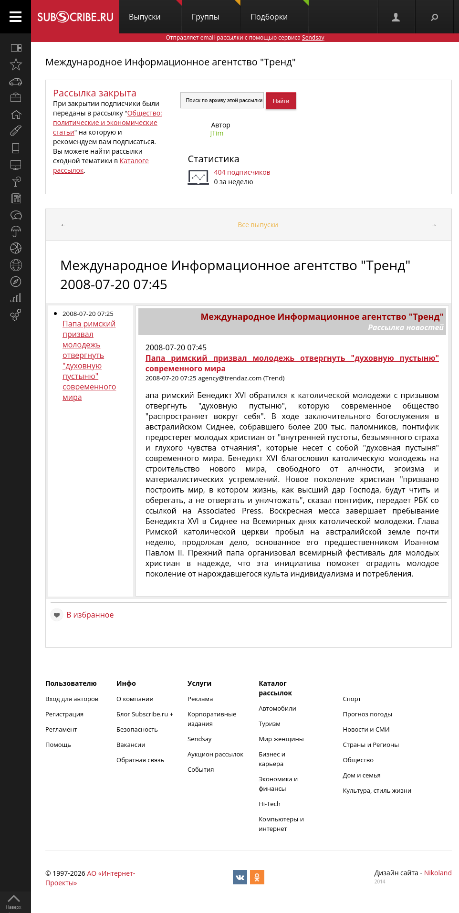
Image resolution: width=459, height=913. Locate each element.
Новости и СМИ (366, 729)
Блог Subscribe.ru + (145, 714)
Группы (216, 11)
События (201, 769)
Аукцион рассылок (215, 754)
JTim (216, 132)
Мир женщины (281, 739)
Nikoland (438, 872)
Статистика (213, 158)
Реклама (200, 698)
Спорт (352, 698)
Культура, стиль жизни (377, 790)
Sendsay (199, 739)
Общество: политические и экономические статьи (107, 122)
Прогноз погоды (367, 714)
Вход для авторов (71, 698)
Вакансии (131, 744)
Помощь (58, 744)
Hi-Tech (270, 803)
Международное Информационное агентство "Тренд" (170, 61)
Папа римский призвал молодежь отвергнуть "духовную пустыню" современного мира (89, 360)
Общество (358, 760)
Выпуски (155, 11)
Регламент (61, 729)
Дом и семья (362, 775)
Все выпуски (258, 224)
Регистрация (64, 714)
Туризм (270, 723)
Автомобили (277, 708)
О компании (135, 698)
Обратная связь (140, 760)
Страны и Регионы (371, 744)
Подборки (279, 11)
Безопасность (137, 729)
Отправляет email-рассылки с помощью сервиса (245, 37)
